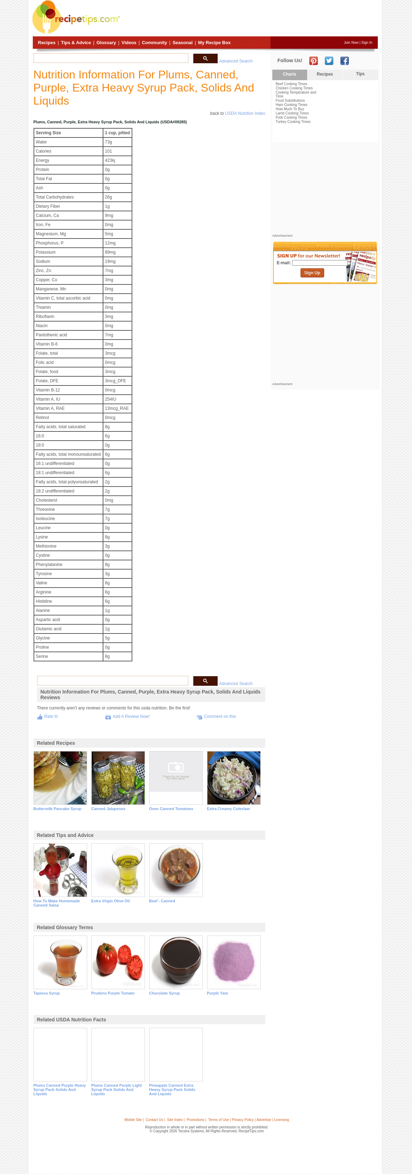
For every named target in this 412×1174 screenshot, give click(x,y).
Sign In (366, 43)
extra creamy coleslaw (228, 809)
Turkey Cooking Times (293, 122)
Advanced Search (236, 61)
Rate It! (51, 716)
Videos (128, 42)
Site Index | (176, 1120)
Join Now (351, 43)
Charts (289, 74)
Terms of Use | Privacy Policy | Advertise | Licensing (248, 1120)
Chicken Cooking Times (294, 88)
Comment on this (220, 716)
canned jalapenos (108, 809)
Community (154, 42)
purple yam (217, 993)
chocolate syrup (164, 993)
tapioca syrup (47, 993)
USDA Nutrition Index (245, 113)
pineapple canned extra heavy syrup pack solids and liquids (172, 1089)
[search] (110, 58)
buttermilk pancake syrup (57, 809)
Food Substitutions (290, 100)
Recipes (47, 42)
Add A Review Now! (131, 716)
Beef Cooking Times (292, 84)
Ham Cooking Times (292, 105)
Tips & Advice (76, 42)
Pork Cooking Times (291, 117)
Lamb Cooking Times (292, 113)
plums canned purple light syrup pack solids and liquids (116, 1089)
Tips (360, 73)
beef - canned (162, 901)
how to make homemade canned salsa (57, 903)
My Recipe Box (214, 42)
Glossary (106, 42)
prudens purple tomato (113, 993)
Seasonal (182, 42)
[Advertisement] (249, 19)
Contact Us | (155, 1120)
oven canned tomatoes (171, 809)
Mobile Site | (134, 1120)
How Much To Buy (290, 109)
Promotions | (196, 1120)
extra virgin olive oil (110, 901)
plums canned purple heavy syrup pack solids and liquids (60, 1089)
